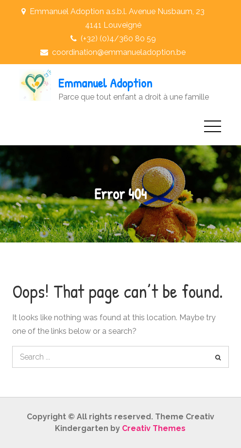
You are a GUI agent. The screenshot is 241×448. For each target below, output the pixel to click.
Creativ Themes (154, 428)
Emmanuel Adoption (105, 82)
